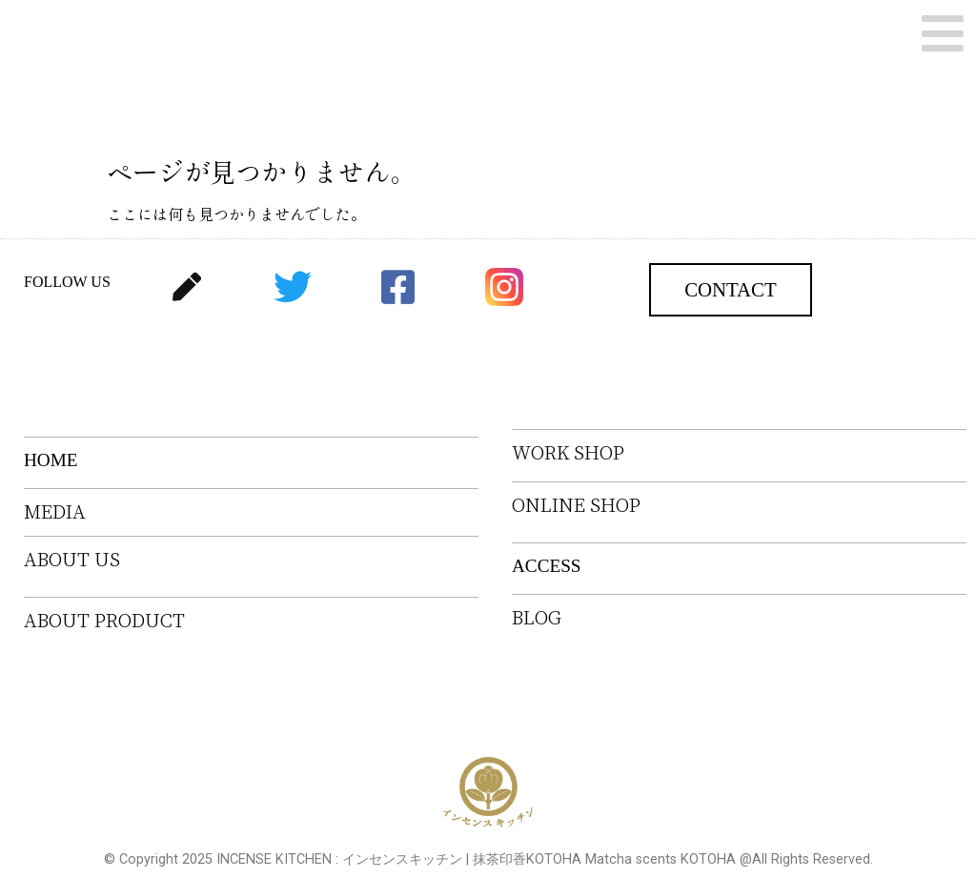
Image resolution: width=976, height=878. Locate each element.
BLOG (536, 617)
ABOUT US (72, 559)
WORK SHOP (568, 452)
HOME (51, 460)
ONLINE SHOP (576, 505)
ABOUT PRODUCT (104, 620)
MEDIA (55, 511)
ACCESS (546, 566)
